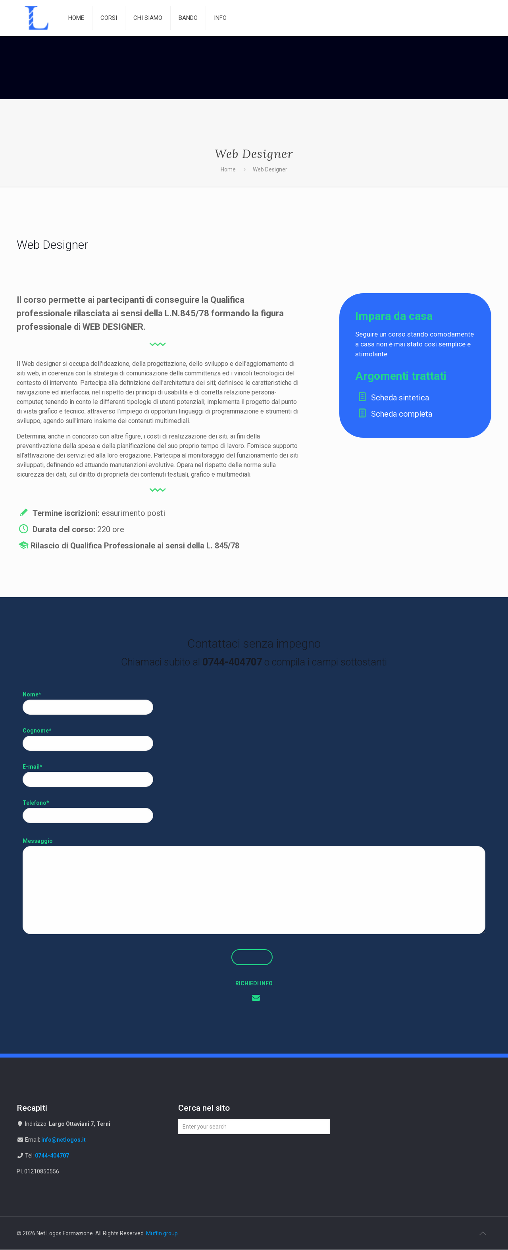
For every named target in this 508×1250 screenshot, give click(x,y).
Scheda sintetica (350, 397)
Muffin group (162, 1234)
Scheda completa (352, 414)
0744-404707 (52, 1156)
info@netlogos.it (63, 1140)
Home (228, 169)
